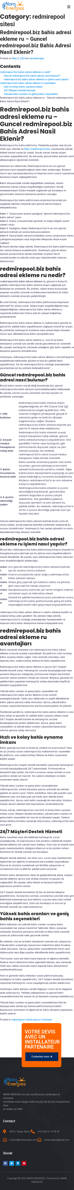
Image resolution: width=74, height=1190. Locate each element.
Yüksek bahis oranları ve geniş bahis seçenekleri (31, 94)
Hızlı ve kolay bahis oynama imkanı (23, 86)
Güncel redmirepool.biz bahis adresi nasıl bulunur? (32, 75)
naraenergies (36, 58)
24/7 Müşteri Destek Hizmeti (19, 90)
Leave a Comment (42, 1019)
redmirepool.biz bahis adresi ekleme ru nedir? (25, 72)
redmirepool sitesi (21, 1019)
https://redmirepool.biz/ (37, 149)
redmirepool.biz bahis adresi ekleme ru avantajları (28, 83)
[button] (41, 1056)
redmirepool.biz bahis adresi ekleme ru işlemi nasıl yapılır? (36, 79)
